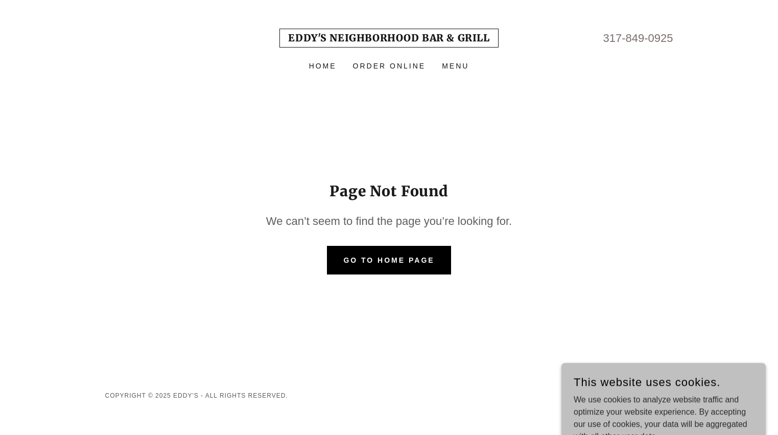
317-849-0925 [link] (638, 38)
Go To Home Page (388, 260)
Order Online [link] (389, 66)
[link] (388, 38)
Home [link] (323, 66)
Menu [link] (455, 66)
